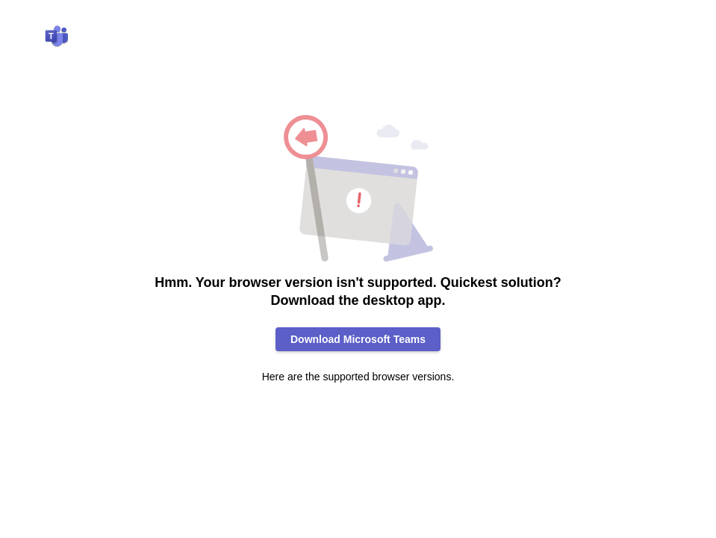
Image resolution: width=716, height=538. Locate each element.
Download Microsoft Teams (358, 339)
